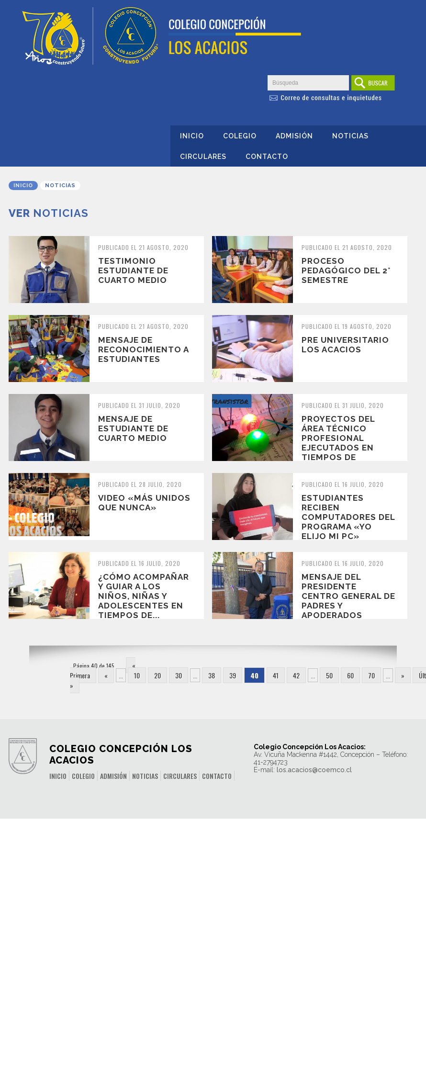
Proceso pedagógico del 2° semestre (346, 270)
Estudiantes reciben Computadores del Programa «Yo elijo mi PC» (348, 517)
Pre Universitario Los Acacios (345, 344)
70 (371, 675)
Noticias (350, 136)
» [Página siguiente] (402, 675)
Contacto (267, 156)
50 (329, 675)
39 (232, 675)
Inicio (192, 136)
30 (178, 675)
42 (296, 675)
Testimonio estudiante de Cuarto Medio (133, 270)
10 (137, 675)
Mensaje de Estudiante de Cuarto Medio (135, 428)
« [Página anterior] (106, 675)
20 (157, 675)
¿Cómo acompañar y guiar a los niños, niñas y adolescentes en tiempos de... (143, 596)
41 (276, 675)
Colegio (240, 136)
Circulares (203, 156)
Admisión (294, 136)
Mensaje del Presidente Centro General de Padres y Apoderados (348, 596)
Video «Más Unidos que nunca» (144, 502)
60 (350, 675)
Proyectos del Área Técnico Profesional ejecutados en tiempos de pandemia (338, 443)
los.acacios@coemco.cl (314, 770)
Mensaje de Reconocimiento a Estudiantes (143, 349)
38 (211, 675)
